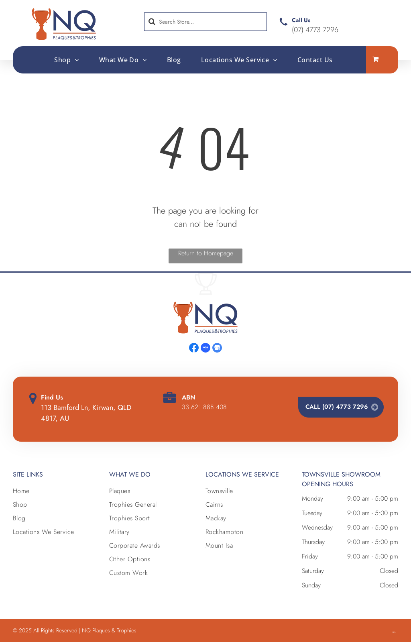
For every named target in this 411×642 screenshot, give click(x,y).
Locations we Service (242, 474)
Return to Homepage (205, 253)
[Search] (205, 21)
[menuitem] (66, 59)
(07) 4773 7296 (315, 29)
